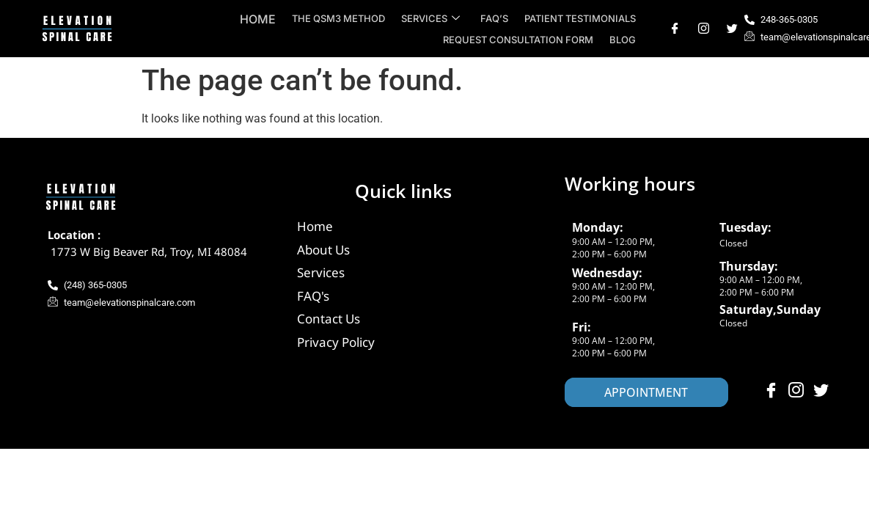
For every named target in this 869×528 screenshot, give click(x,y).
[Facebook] (675, 28)
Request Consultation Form (520, 39)
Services (434, 18)
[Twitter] (732, 28)
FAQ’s (496, 18)
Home (264, 19)
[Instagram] (703, 28)
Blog (623, 39)
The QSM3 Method (343, 18)
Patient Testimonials (581, 18)
